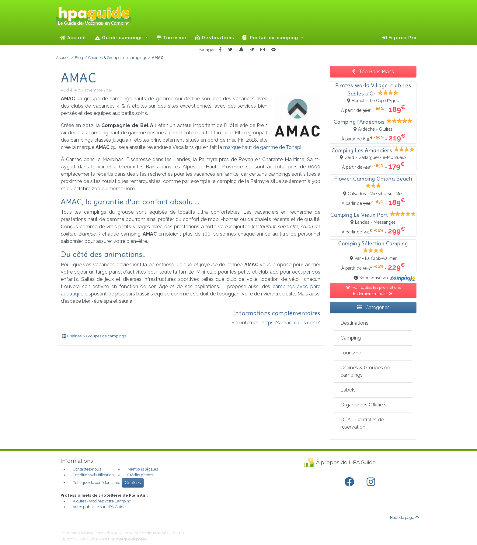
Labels (348, 390)
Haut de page (404, 517)
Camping (350, 338)
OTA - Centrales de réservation (362, 423)
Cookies (133, 482)
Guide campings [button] (119, 37)
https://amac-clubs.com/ (291, 323)
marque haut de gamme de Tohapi (262, 147)
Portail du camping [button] (271, 37)
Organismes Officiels (363, 405)
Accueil (73, 37)
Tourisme (171, 37)
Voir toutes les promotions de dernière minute (373, 290)
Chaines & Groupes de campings (94, 336)
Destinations (214, 37)
